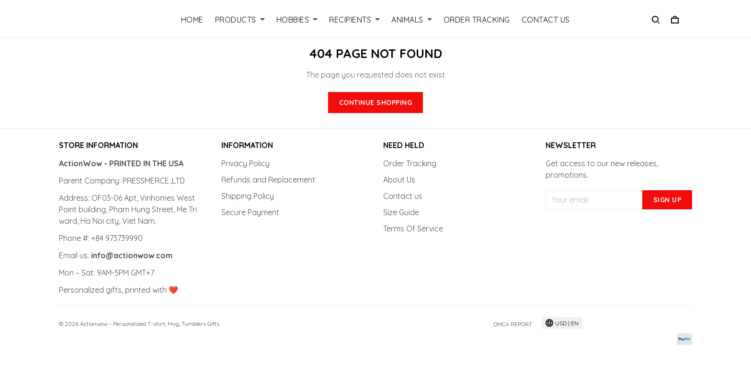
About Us (399, 179)
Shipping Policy (247, 196)
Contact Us (546, 19)
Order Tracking (477, 19)
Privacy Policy (245, 163)
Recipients (354, 19)
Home (192, 19)
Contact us (402, 196)
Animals (411, 19)
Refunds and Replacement (268, 179)
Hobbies (297, 19)
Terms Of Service (413, 228)
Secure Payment (250, 212)
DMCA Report (512, 324)
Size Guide (401, 212)
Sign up (667, 199)
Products (240, 19)
